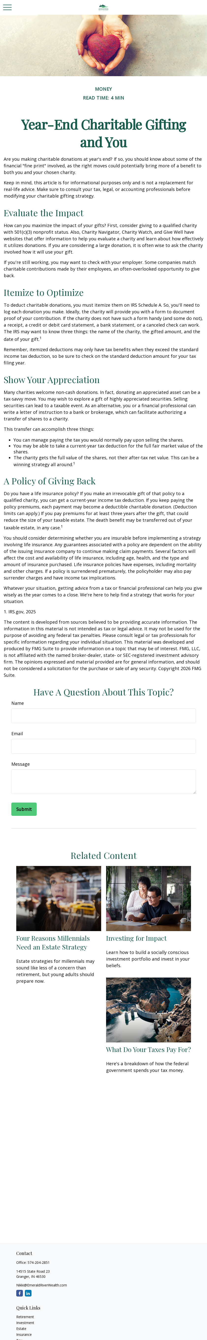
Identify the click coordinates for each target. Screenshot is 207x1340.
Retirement (25, 1316)
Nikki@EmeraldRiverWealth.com (41, 1285)
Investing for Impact (136, 938)
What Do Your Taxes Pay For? (148, 1049)
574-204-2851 (39, 1262)
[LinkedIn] (28, 1293)
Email (17, 733)
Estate (21, 1328)
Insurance (24, 1334)
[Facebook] (19, 1293)
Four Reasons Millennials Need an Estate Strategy (53, 942)
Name (17, 703)
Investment (25, 1322)
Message (20, 764)
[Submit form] (24, 809)
